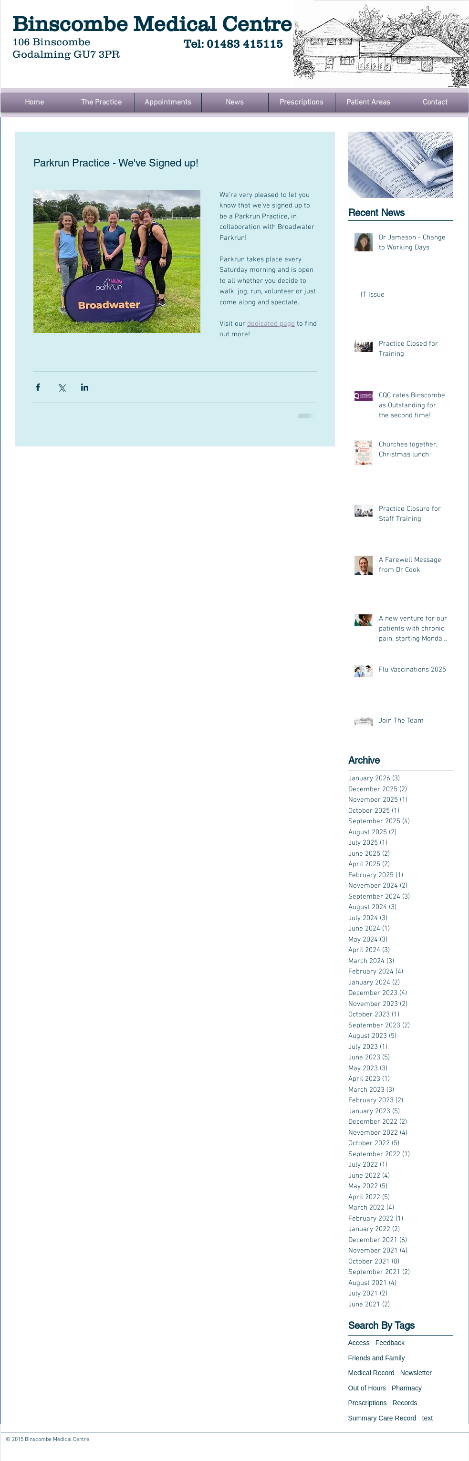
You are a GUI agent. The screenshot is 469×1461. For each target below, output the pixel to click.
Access (359, 1343)
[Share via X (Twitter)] (61, 387)
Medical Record (371, 1373)
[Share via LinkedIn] (84, 387)
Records (404, 1403)
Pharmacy (407, 1388)
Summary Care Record (382, 1418)
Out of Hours (367, 1388)
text (427, 1418)
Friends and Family (376, 1358)
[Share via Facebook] (37, 387)
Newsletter (416, 1373)
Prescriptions (367, 1403)
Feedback (390, 1343)
